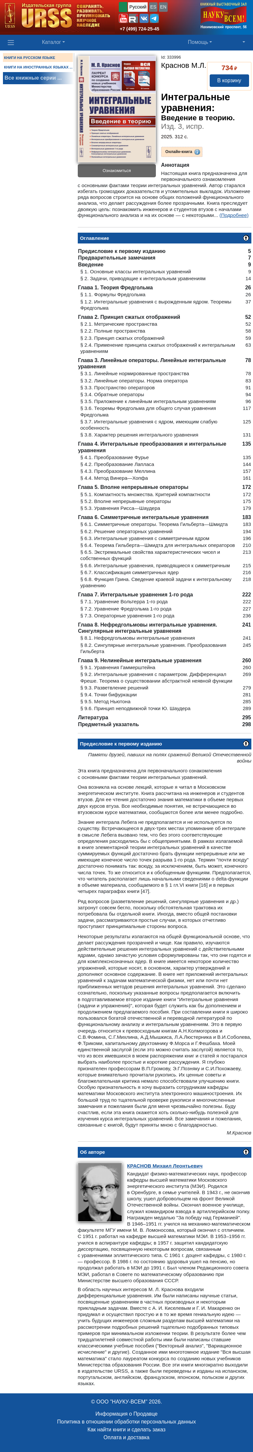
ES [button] (153, 7)
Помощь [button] (198, 42)
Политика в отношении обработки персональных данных (126, 1421)
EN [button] (163, 7)
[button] (123, 18)
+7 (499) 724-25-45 (139, 28)
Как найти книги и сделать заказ (127, 1429)
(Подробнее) (234, 215)
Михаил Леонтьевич (164, 1166)
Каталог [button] (51, 42)
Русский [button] (137, 7)
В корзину (229, 80)
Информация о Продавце (126, 1414)
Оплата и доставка (127, 1437)
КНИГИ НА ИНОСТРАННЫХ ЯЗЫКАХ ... (38, 67)
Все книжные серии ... (33, 78)
